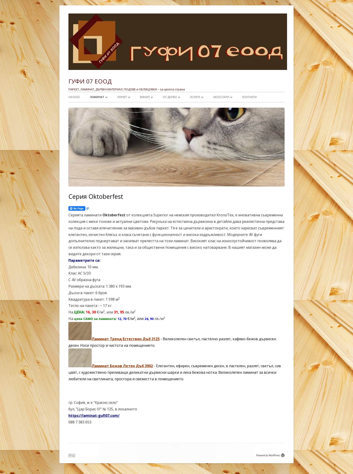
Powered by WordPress (270, 455)
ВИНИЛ (145, 97)
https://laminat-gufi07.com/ (94, 415)
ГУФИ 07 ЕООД (90, 81)
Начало (74, 97)
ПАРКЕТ (122, 97)
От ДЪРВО (170, 97)
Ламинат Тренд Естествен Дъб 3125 (126, 338)
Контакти (249, 97)
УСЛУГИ (195, 97)
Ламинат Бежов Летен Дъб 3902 (122, 365)
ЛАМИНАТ (97, 97)
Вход (71, 455)
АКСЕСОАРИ (221, 97)
